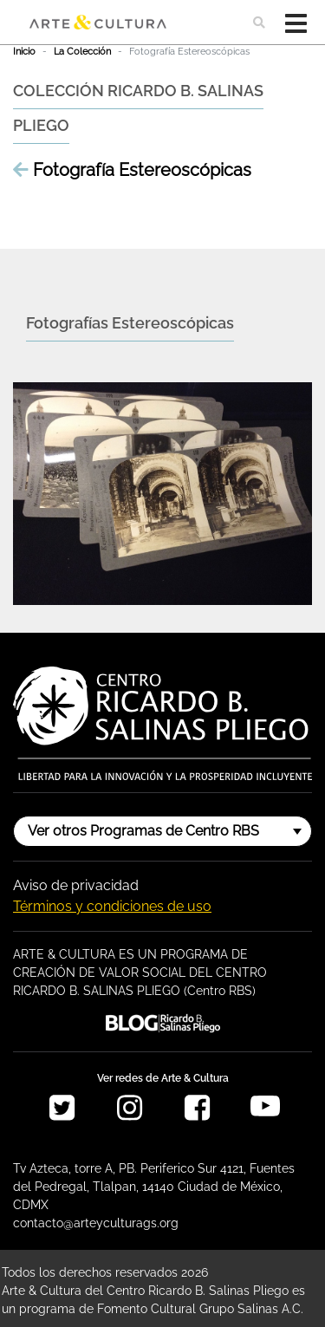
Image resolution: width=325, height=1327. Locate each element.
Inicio (24, 51)
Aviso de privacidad (76, 885)
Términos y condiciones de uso (112, 906)
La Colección (82, 51)
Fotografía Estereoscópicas (132, 169)
